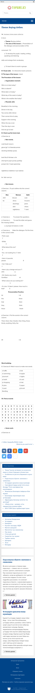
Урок (17, 664)
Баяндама (8, 523)
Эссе (6, 543)
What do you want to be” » (25, 444)
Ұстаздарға (8, 521)
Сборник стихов (17, 671)
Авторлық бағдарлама (12, 519)
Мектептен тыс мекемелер (14, 530)
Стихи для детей (10, 534)
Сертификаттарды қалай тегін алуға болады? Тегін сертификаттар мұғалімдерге (16, 487)
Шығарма (8, 540)
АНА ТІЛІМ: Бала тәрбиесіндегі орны (17, 508)
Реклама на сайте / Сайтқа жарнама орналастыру (17, 682)
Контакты (17, 678)
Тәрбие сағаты (10, 538)
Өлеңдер (8, 545)
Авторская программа (17, 660)
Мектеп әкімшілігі (11, 528)
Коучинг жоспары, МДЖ (13, 525)
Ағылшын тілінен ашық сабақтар (13, 34)
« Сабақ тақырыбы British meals (12, 442)
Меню (2, 1)
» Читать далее (9, 595)
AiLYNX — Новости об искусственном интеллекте (19, 688)
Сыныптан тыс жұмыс (12, 536)
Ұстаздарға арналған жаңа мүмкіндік (17, 483)
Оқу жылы (8, 532)
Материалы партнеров (17, 675)
